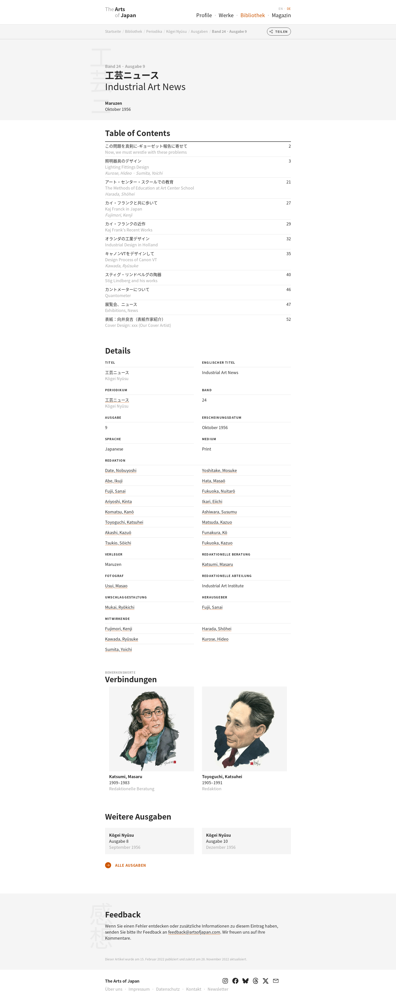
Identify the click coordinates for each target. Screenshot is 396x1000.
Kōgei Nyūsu (176, 31)
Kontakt (193, 989)
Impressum (139, 989)
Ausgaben (199, 31)
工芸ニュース (117, 400)
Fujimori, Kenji (118, 628)
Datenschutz (168, 989)
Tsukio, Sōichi (118, 543)
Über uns (113, 989)
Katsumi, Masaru (217, 564)
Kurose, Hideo (215, 639)
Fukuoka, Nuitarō (218, 491)
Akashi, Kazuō (118, 532)
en (281, 8)
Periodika (154, 31)
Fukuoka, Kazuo (217, 543)
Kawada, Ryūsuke (121, 639)
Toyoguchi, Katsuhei (124, 522)
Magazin (281, 15)
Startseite (113, 31)
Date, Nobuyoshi (120, 470)
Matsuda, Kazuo (217, 522)
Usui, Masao (116, 586)
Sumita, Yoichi (118, 649)
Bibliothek (252, 15)
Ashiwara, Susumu (219, 512)
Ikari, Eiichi (212, 501)
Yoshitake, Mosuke (219, 470)
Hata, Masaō (213, 481)
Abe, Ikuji (113, 481)
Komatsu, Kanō (119, 512)
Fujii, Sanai (115, 491)
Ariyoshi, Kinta (118, 501)
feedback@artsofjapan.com (194, 932)
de (289, 8)
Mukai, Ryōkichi (119, 607)
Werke (226, 15)
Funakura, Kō (214, 532)
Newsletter (218, 989)
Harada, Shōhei (216, 628)
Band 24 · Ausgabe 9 (229, 31)
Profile (204, 15)
